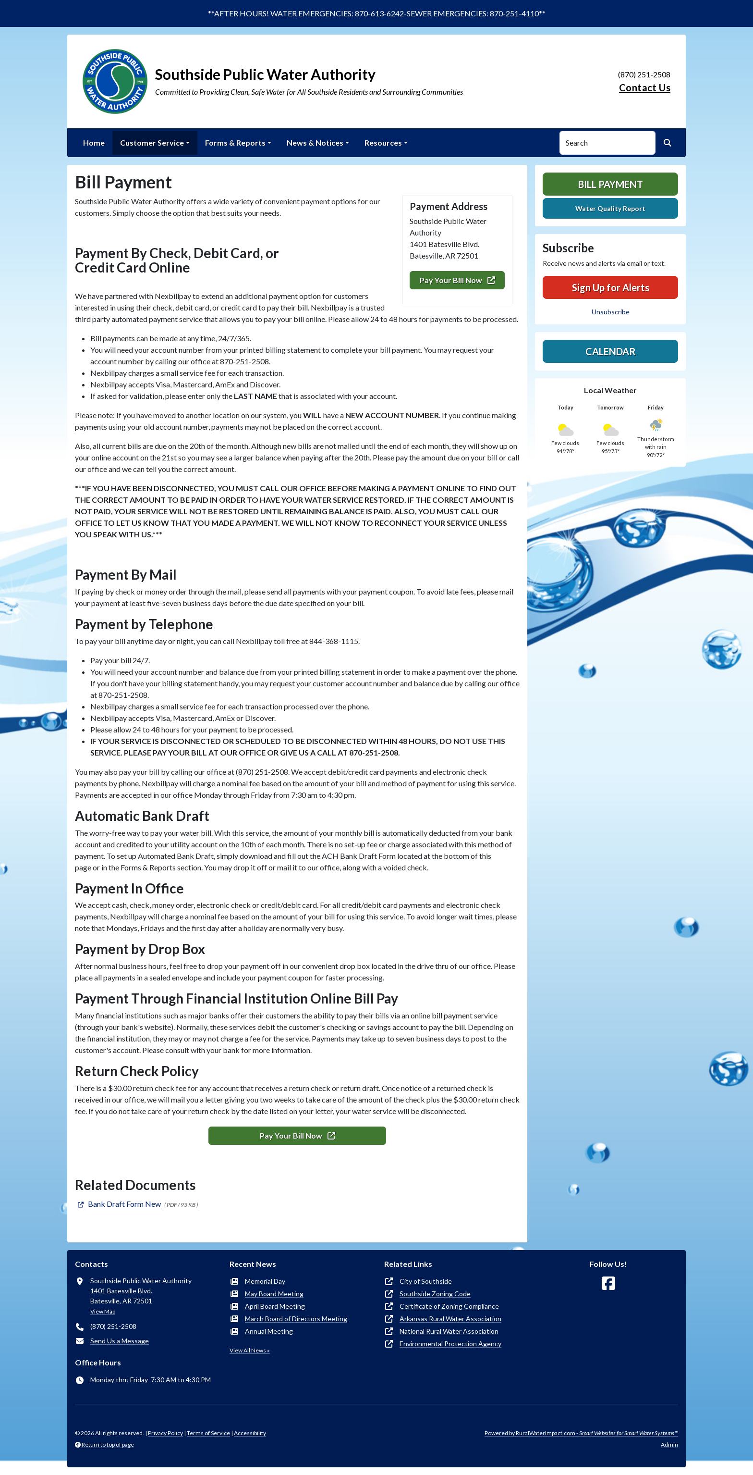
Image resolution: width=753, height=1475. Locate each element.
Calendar (610, 351)
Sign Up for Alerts (610, 287)
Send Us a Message (119, 1341)
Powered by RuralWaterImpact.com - (581, 1433)
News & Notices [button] (315, 142)
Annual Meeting (269, 1331)
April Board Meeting (275, 1306)
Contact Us (644, 87)
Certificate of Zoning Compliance (449, 1306)
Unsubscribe (611, 312)
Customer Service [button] (152, 142)
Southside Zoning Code (435, 1293)
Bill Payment (610, 184)
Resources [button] (383, 142)
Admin (669, 1444)
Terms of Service (208, 1433)
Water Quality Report (610, 208)
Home (94, 142)
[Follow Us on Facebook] (608, 1283)
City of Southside (426, 1281)
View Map (102, 1311)
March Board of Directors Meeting (296, 1318)
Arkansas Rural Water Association (450, 1318)
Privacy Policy (165, 1433)
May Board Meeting (274, 1293)
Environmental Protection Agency (450, 1343)
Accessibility (250, 1433)
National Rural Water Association (449, 1331)
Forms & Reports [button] (235, 142)
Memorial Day (265, 1281)
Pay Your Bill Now (457, 280)
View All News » (250, 1350)
